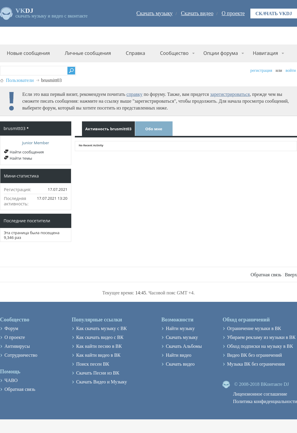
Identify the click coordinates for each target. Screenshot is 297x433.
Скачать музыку (154, 13)
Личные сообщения (88, 53)
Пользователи (20, 80)
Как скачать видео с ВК (99, 337)
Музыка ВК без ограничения (256, 364)
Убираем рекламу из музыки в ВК (261, 337)
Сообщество (174, 53)
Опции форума (220, 53)
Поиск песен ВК (92, 364)
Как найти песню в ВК (99, 346)
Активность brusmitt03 (108, 128)
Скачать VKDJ (273, 13)
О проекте (233, 13)
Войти (290, 70)
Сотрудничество (20, 355)
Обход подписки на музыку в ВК (260, 346)
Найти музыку (180, 328)
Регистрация (261, 70)
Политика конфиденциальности (265, 401)
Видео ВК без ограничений (254, 355)
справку (135, 94)
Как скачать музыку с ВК (101, 328)
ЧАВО (11, 380)
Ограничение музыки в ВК (254, 328)
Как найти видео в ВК (98, 355)
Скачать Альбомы (184, 346)
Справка (135, 53)
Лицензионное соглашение (260, 393)
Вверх (291, 274)
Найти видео (178, 355)
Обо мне (153, 128)
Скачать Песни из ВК (97, 372)
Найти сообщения (24, 152)
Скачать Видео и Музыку (101, 381)
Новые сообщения (28, 53)
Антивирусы (17, 346)
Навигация (265, 53)
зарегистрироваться (229, 94)
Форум (11, 328)
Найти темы (18, 158)
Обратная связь (266, 274)
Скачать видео (197, 13)
